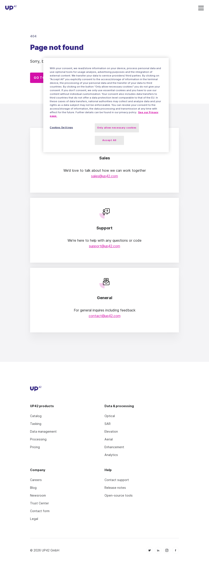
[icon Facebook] (175, 550)
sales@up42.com (104, 176)
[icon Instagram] (166, 550)
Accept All (109, 140)
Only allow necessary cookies (117, 127)
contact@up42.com (105, 316)
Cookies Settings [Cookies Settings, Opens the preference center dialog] (61, 127)
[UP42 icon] (10, 8)
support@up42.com (104, 246)
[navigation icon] (201, 8)
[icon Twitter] (149, 550)
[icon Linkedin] (158, 550)
